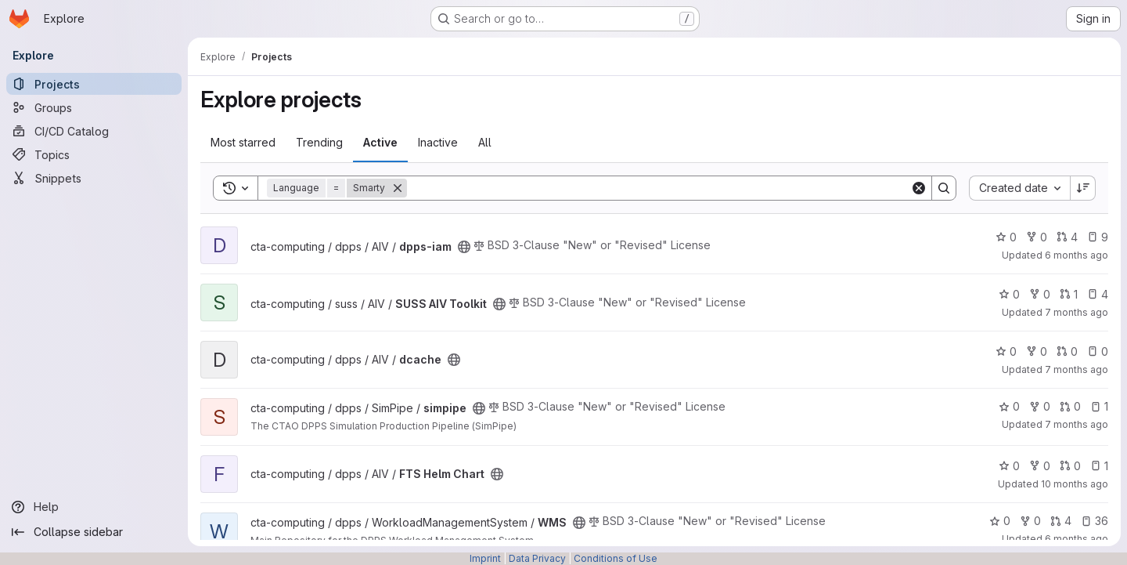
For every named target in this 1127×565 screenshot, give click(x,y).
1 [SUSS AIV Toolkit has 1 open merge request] (1069, 294)
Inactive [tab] (438, 142)
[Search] (658, 188)
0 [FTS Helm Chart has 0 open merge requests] (1070, 466)
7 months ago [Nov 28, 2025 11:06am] (1076, 424)
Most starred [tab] (243, 142)
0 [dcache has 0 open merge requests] (1067, 351)
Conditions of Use (615, 558)
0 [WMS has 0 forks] (1030, 520)
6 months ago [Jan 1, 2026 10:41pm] (1076, 539)
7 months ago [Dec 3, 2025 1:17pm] (1076, 369)
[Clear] (918, 188)
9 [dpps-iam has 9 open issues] (1097, 237)
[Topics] (94, 154)
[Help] (94, 507)
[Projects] (94, 84)
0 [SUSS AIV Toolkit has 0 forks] (1039, 294)
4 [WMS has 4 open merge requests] (1060, 520)
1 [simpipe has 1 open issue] (1099, 406)
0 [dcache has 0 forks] (1036, 351)
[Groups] (94, 107)
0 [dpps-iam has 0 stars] (1006, 237)
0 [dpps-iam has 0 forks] (1036, 237)
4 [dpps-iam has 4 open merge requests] (1067, 237)
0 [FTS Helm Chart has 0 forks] (1039, 466)
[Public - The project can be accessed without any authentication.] (464, 247)
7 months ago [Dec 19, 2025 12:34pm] (1076, 312)
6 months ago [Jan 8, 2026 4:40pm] (1076, 255)
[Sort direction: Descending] (1083, 188)
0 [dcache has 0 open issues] (1097, 351)
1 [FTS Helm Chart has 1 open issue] (1099, 466)
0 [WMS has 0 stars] (999, 520)
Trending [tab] (319, 142)
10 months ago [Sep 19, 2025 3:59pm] (1074, 484)
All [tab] (484, 142)
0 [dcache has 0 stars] (1006, 351)
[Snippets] (94, 178)
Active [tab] (380, 142)
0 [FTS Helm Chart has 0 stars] (1009, 466)
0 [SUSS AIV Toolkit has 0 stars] (1009, 294)
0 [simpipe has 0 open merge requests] (1070, 406)
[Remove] (397, 188)
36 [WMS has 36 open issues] (1094, 520)
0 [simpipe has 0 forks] (1039, 406)
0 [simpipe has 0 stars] (1009, 406)
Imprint (485, 558)
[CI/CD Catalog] (94, 131)
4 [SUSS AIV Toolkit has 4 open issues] (1097, 294)
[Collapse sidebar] (94, 532)
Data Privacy (537, 558)
